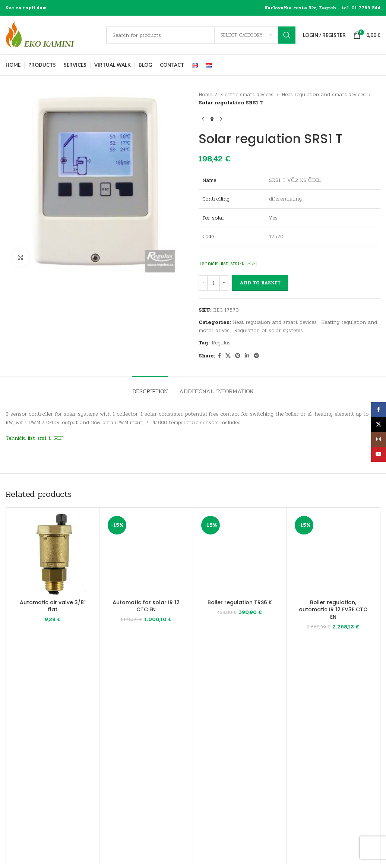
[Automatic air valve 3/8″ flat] (53, 554)
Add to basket (260, 283)
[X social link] (228, 356)
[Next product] (220, 119)
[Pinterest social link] (238, 356)
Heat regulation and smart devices (324, 94)
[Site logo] (52, 35)
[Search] (200, 35)
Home (205, 94)
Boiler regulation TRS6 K (240, 602)
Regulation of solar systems (268, 330)
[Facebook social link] (219, 356)
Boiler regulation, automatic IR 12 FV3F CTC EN (333, 610)
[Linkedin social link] (247, 356)
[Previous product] (203, 119)
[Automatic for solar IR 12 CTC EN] (146, 554)
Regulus (221, 343)
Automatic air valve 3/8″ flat (53, 606)
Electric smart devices (246, 94)
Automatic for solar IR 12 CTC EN (146, 606)
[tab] (150, 387)
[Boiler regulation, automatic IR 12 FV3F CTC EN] (333, 554)
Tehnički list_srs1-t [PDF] (228, 263)
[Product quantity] (213, 283)
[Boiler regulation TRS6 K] (240, 554)
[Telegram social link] (256, 356)
